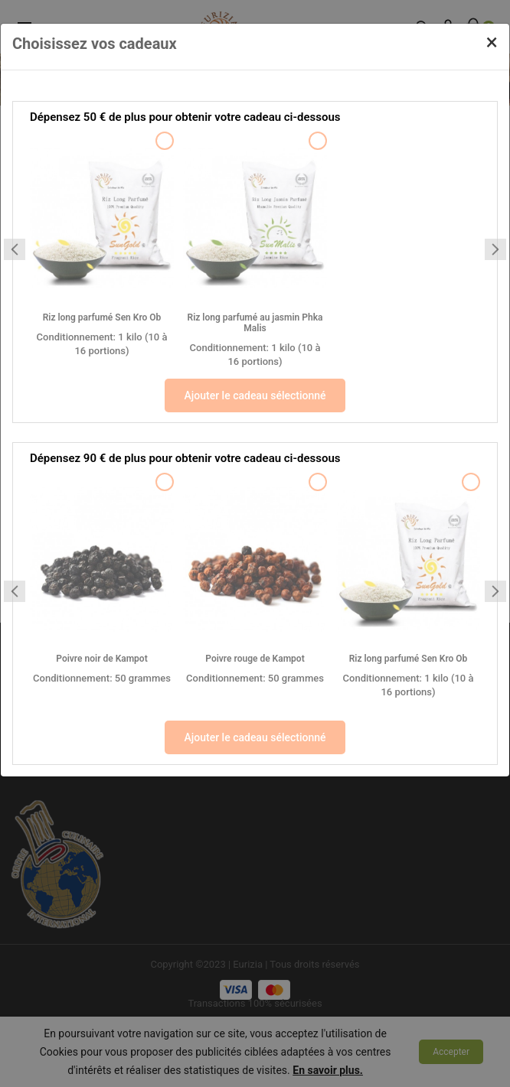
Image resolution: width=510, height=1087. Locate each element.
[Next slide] (495, 249)
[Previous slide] (14, 249)
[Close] (492, 42)
